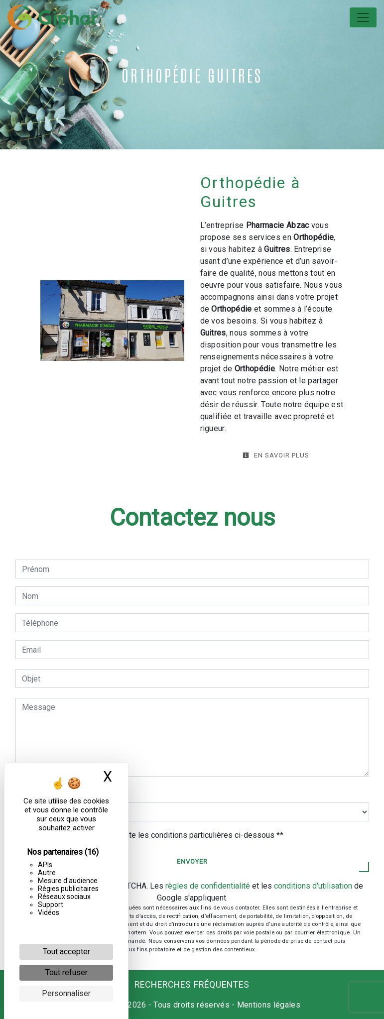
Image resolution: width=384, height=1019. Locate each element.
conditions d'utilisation (313, 886)
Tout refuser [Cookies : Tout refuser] (66, 972)
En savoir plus (276, 455)
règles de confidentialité (207, 886)
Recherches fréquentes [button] (192, 985)
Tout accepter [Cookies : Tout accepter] (66, 951)
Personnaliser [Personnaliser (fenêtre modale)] (66, 993)
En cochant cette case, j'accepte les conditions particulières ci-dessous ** (154, 835)
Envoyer (192, 861)
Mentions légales (267, 1005)
